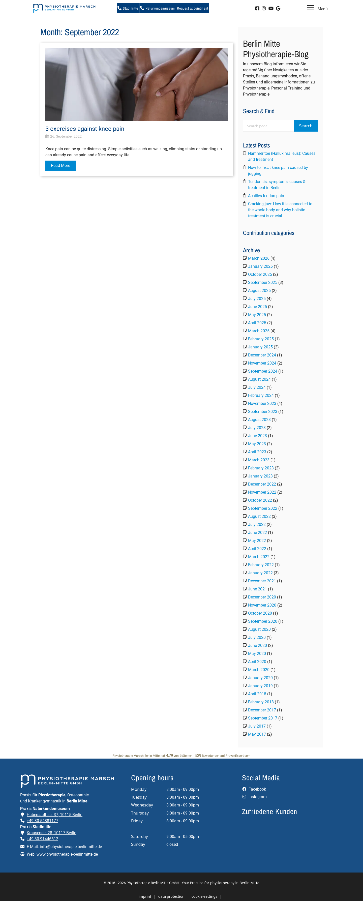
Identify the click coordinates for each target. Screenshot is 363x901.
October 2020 (260, 613)
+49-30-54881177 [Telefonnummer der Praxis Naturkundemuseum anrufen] (42, 820)
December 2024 (262, 355)
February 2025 (261, 339)
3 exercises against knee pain (84, 128)
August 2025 (259, 290)
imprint (145, 896)
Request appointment (192, 8)
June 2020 (257, 645)
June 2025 (257, 306)
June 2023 (257, 435)
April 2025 (257, 322)
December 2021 (262, 581)
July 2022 (257, 524)
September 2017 (262, 718)
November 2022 (262, 492)
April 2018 (257, 694)
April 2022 (257, 548)
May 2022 (257, 540)
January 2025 (260, 347)
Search (306, 126)
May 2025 (257, 314)
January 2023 (260, 476)
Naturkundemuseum (157, 8)
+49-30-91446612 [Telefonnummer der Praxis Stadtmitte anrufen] (42, 838)
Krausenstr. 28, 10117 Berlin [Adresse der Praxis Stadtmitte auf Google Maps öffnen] (51, 832)
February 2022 (261, 564)
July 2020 (257, 637)
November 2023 (262, 403)
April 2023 (257, 451)
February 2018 (261, 702)
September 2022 (262, 508)
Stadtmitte (127, 8)
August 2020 (259, 629)
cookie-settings (204, 896)
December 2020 (262, 597)
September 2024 (262, 371)
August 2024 (259, 379)
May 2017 (257, 734)
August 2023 (259, 419)
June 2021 (257, 589)
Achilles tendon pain (266, 195)
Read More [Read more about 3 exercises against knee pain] (60, 165)
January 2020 (260, 677)
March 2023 (258, 460)
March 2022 (258, 556)
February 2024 (261, 395)
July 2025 (257, 298)
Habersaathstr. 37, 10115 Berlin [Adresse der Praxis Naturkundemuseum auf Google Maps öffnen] (54, 814)
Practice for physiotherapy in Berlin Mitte (224, 882)
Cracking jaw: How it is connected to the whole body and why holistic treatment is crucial (280, 209)
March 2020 (258, 669)
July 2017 (257, 726)
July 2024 (257, 387)
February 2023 (261, 468)
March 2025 (258, 330)
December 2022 (262, 484)
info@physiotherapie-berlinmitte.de (71, 846)
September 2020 (262, 621)
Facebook (254, 789)
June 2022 (257, 532)
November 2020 (262, 605)
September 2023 (262, 411)
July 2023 (257, 427)
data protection (171, 896)
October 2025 (260, 274)
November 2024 (262, 363)
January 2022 (260, 572)
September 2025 (262, 282)
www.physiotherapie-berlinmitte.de (67, 854)
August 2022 (259, 516)
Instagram (254, 796)
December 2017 (262, 710)
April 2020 (257, 661)
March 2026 (258, 258)
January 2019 (260, 685)
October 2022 (260, 500)
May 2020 (257, 653)
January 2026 (260, 266)
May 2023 (257, 443)
